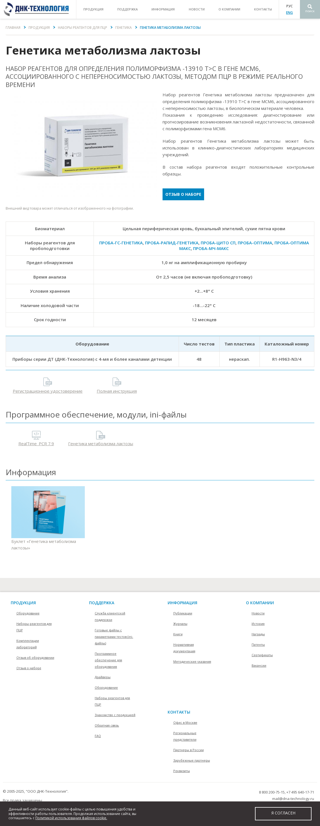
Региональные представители (184, 736)
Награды (258, 634)
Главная (13, 27)
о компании (229, 9)
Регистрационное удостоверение (48, 391)
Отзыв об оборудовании (35, 657)
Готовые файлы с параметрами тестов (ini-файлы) (114, 636)
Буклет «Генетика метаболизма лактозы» (48, 518)
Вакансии (259, 665)
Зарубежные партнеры (191, 760)
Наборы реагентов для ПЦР (82, 27)
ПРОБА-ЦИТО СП (218, 242)
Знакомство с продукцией (115, 715)
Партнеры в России (188, 750)
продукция (93, 9)
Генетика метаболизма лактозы (100, 443)
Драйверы (103, 677)
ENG (289, 12)
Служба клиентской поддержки (110, 616)
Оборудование (28, 613)
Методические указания (192, 661)
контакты (263, 9)
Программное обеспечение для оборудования (108, 660)
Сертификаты (262, 655)
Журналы (180, 623)
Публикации (182, 613)
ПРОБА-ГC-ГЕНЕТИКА (121, 242)
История (258, 623)
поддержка (127, 9)
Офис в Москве (185, 722)
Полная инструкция (117, 391)
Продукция (39, 27)
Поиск (310, 11)
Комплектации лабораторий (27, 643)
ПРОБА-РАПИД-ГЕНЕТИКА (171, 242)
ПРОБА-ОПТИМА (255, 242)
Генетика (123, 27)
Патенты (258, 644)
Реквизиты (181, 771)
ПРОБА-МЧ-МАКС (211, 248)
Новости (197, 9)
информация (163, 9)
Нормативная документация (184, 647)
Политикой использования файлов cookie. (71, 818)
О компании (260, 602)
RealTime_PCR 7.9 (36, 443)
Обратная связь (107, 725)
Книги (178, 634)
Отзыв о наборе (183, 194)
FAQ (98, 736)
